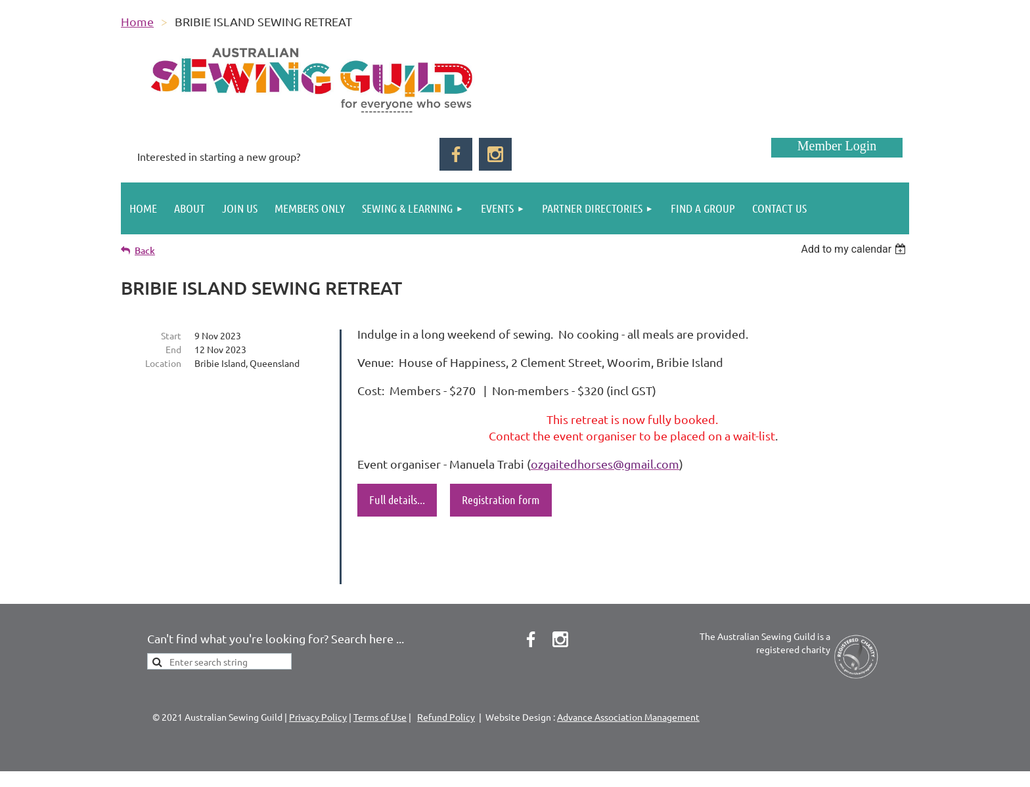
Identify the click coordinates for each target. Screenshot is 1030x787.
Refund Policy (446, 693)
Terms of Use (380, 693)
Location (163, 363)
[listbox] (855, 249)
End (173, 349)
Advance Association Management (628, 693)
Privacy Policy (318, 693)
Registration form (501, 499)
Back (145, 250)
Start (171, 335)
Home (137, 21)
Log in (837, 148)
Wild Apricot (752, 771)
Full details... (397, 499)
